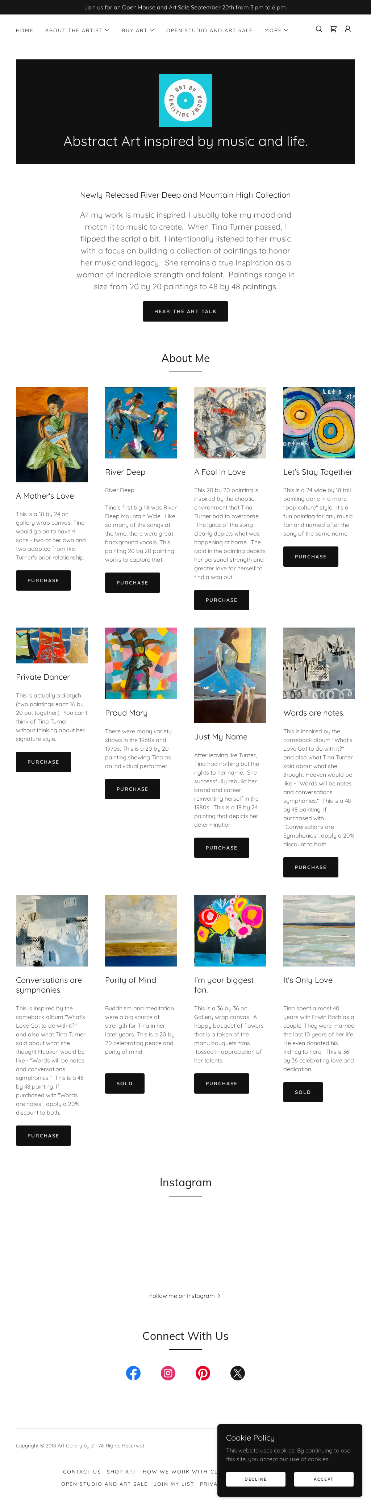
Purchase (43, 581)
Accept (324, 1479)
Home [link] (25, 30)
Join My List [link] (174, 1484)
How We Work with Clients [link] (189, 1472)
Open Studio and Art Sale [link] (209, 30)
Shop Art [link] (122, 1472)
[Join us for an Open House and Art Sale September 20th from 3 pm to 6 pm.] (185, 7)
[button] (77, 30)
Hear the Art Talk (185, 311)
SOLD (125, 1083)
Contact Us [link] (82, 1472)
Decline (256, 1479)
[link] (333, 29)
